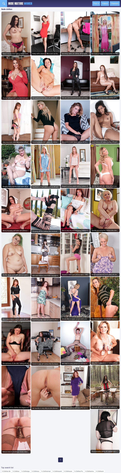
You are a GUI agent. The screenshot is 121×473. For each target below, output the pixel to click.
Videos (105, 3)
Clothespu (26, 471)
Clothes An (7, 471)
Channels (115, 3)
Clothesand (58, 471)
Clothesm (100, 471)
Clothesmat (46, 471)
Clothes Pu (79, 471)
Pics (95, 3)
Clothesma (90, 471)
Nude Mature (20, 3)
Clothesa (36, 471)
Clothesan (68, 471)
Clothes (16, 471)
